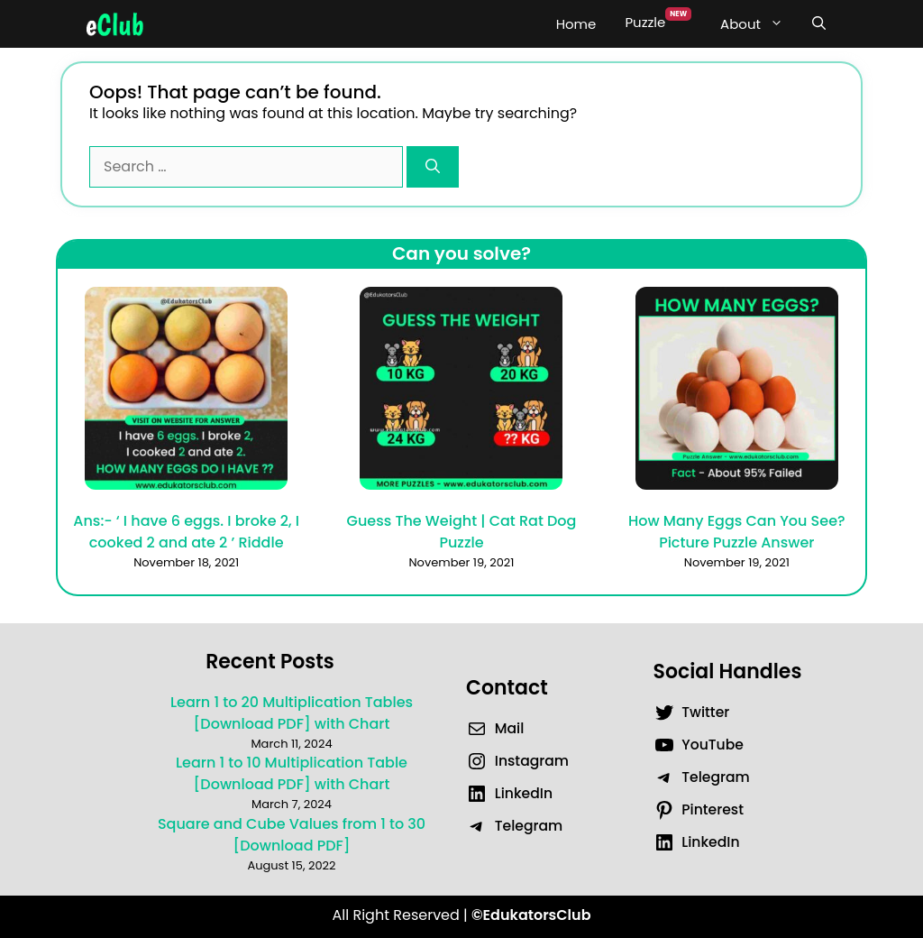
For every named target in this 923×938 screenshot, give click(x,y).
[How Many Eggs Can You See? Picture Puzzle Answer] (736, 391)
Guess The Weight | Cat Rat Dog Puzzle (462, 531)
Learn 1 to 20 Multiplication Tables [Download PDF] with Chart (291, 713)
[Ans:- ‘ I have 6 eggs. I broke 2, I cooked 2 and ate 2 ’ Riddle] (186, 391)
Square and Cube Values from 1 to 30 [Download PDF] (291, 835)
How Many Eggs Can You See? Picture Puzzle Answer (736, 531)
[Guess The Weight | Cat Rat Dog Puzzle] (461, 391)
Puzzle (658, 19)
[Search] (433, 167)
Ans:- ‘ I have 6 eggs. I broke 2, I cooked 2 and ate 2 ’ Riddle (186, 531)
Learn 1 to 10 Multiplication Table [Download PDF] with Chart (291, 773)
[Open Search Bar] (819, 24)
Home (576, 23)
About (759, 24)
